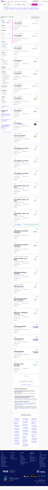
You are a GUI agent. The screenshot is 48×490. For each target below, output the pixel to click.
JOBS (2, 452)
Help (1, 467)
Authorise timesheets (42, 457)
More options (3, 90)
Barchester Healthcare (20, 149)
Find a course (22, 457)
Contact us (21, 456)
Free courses (22, 461)
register (28, 399)
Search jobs (35, 4)
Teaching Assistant (19, 339)
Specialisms (3, 71)
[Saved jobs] (45, 1)
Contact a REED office (4, 468)
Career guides (22, 463)
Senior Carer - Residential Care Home (20, 313)
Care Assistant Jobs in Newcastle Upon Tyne (26, 445)
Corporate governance (33, 459)
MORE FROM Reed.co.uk (32, 453)
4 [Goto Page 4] (28, 381)
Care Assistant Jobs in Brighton (17, 429)
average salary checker (24, 408)
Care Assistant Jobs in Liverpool (26, 431)
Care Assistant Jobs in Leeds (25, 425)
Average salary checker (4, 466)
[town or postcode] (25, 4)
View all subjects (22, 458)
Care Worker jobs (20, 7)
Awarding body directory (24, 462)
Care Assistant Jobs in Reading (34, 429)
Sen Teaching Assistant (20, 326)
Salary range (3, 30)
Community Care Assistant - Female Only (21, 231)
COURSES (22, 452)
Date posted (3, 67)
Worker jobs (6, 7)
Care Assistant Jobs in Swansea (34, 439)
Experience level (4, 86)
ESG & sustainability (42, 471)
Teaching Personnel (19, 327)
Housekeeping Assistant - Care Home (20, 273)
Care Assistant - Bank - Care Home (21, 186)
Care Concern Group (20, 99)
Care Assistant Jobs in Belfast (8, 9)
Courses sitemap (22, 466)
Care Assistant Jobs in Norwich (34, 419)
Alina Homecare (19, 24)
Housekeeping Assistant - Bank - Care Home (20, 299)
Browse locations (3, 461)
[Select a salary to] (6, 38)
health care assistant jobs (18, 405)
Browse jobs (41, 4)
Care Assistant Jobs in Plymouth (34, 426)
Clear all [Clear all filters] (9, 20)
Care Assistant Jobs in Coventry (17, 438)
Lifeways (18, 366)
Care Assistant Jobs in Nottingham (33, 422)
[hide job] (38, 21)
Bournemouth (4, 98)
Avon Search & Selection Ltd (21, 124)
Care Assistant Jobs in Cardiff (16, 435)
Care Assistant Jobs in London (25, 434)
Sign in (25, 399)
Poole (2, 99)
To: (1, 36)
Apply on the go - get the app (26, 384)
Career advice (3, 463)
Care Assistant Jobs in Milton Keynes (25, 441)
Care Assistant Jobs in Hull (25, 422)
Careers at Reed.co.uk (33, 457)
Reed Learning (41, 462)
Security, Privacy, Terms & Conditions (39, 484)
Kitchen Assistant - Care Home (20, 259)
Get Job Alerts (18, 224)
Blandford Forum (4, 101)
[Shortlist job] (36, 21)
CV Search (12, 457)
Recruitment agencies (14, 458)
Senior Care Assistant (19, 135)
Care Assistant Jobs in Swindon (34, 442)
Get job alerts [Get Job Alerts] (35, 17)
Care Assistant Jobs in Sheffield (34, 432)
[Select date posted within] (6, 69)
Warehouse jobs (26, 7)
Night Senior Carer (19, 286)
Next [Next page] (31, 381)
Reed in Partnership (42, 463)
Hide (2, 59)
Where (18, 4)
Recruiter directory (4, 457)
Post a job (12, 456)
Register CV (36, 1)
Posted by (3, 52)
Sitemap (2, 470)
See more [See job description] (16, 29)
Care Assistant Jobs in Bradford (32, 9)
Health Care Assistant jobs (34, 7)
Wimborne (3, 100)
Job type (3, 41)
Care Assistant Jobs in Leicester (26, 428)
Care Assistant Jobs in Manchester (25, 437)
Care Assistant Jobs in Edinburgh (17, 443)
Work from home (3, 458)
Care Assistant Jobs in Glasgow (25, 419)
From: (2, 32)
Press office (31, 458)
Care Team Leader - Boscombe (19, 364)
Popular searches (3, 462)
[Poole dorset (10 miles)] (8, 22)
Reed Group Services (42, 458)
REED (40, 452)
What (4, 4)
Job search (2, 456)
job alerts (19, 398)
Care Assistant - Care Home (21, 148)
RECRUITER (13, 452)
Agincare (18, 74)
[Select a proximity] (6, 27)
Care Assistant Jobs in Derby (16, 441)
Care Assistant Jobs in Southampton (33, 435)
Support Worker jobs (12, 7)
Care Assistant (3, 16)
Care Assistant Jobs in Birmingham (21, 9)
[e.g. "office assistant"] (11, 4)
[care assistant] (4, 22)
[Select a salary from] (6, 34)
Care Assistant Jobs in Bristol (16, 432)
